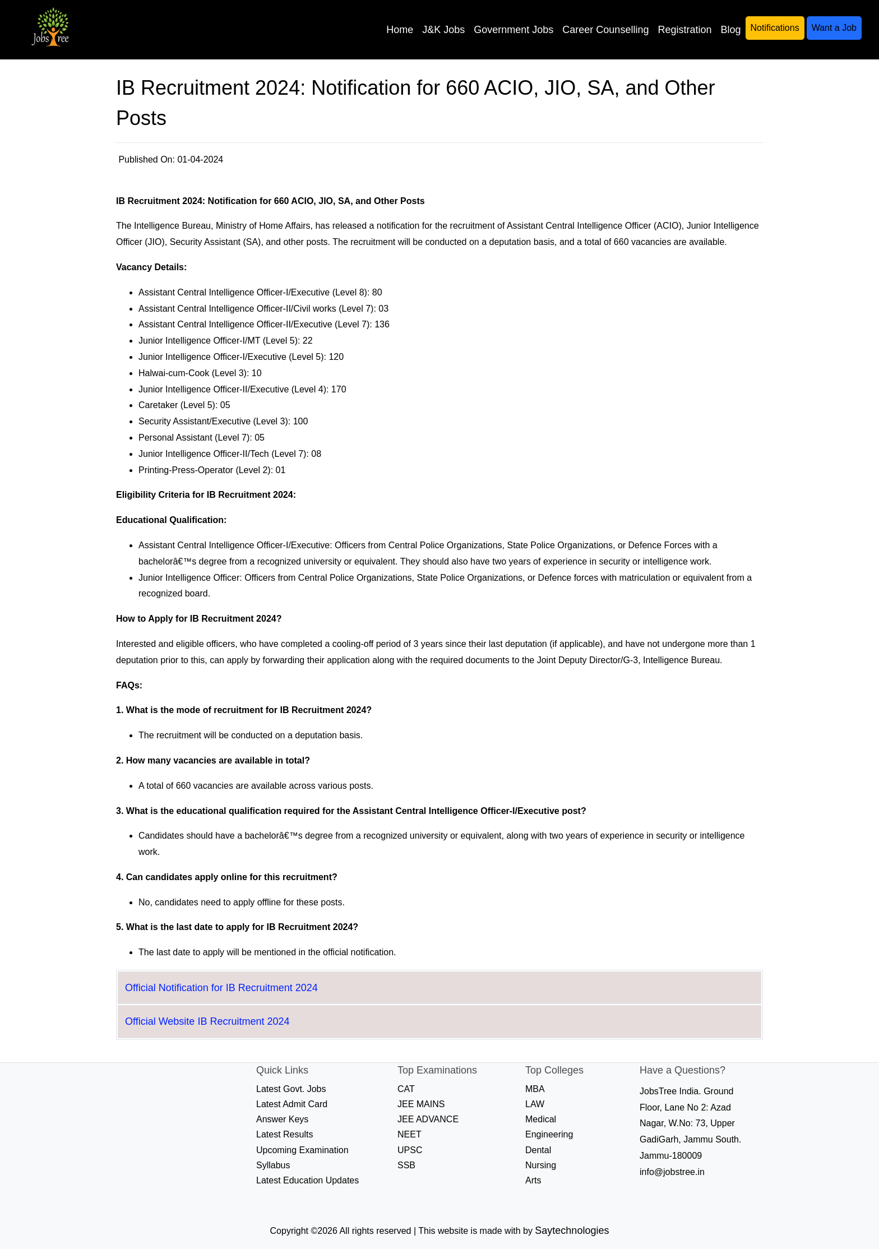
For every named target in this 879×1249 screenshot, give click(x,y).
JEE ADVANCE (428, 1119)
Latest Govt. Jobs (291, 1089)
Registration (684, 29)
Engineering (549, 1134)
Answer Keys (282, 1119)
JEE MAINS (421, 1104)
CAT (406, 1089)
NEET (409, 1134)
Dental (538, 1150)
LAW (534, 1104)
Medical (540, 1119)
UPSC (409, 1150)
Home (399, 29)
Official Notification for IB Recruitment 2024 (221, 987)
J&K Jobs (443, 29)
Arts (533, 1180)
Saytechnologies (572, 1230)
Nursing (540, 1165)
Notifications (775, 28)
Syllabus (273, 1165)
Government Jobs (513, 29)
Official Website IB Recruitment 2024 (207, 1021)
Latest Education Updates (307, 1180)
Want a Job (834, 28)
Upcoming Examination (302, 1150)
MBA (535, 1089)
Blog (730, 29)
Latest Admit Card (291, 1104)
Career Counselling (605, 29)
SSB (406, 1165)
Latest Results (284, 1134)
